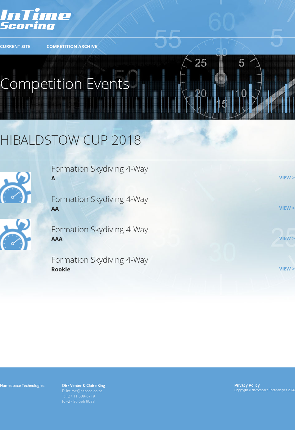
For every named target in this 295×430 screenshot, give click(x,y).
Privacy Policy (247, 385)
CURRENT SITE (15, 46)
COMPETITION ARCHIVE (72, 46)
